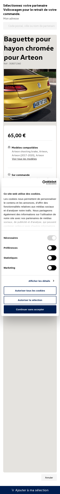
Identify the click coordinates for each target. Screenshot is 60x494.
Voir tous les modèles (24, 158)
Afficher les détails (39, 280)
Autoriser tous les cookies (30, 290)
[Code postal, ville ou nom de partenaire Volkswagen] (30, 26)
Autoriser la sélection (30, 300)
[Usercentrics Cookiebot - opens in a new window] (42, 182)
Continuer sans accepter (30, 309)
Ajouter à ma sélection (30, 490)
